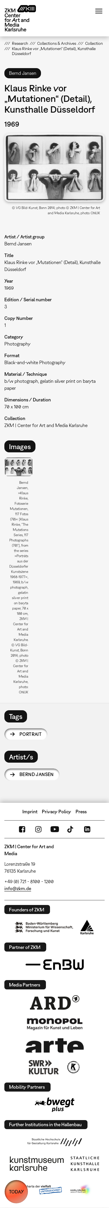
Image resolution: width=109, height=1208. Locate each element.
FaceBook (22, 829)
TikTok (71, 829)
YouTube (54, 829)
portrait (30, 734)
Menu (99, 11)
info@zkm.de (17, 888)
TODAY (16, 1191)
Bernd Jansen (36, 774)
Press (81, 811)
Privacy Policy (56, 811)
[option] (20, 577)
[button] (54, 167)
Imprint (29, 811)
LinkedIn (87, 829)
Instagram (38, 829)
